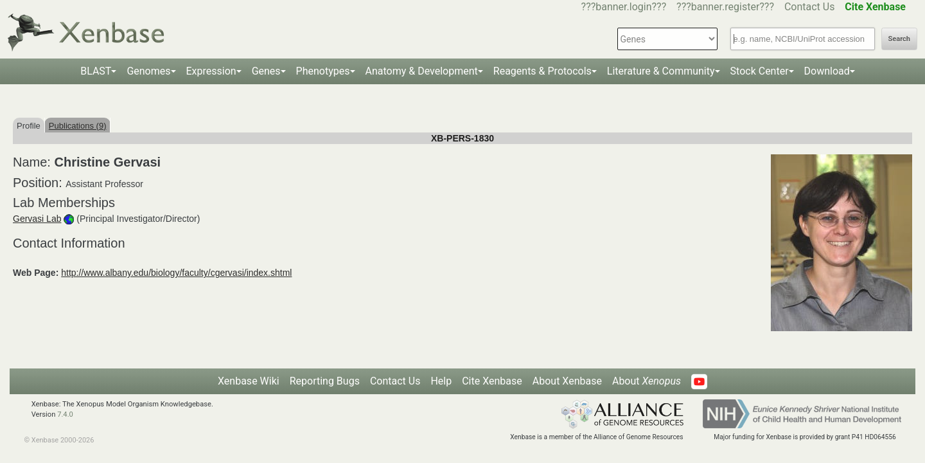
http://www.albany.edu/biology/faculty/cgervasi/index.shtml (176, 273)
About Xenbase (567, 381)
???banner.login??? (624, 7)
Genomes (148, 71)
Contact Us (809, 7)
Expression (211, 71)
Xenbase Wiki (248, 381)
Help (441, 381)
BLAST (95, 71)
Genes (266, 71)
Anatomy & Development (422, 71)
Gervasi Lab (37, 218)
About (646, 381)
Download (827, 71)
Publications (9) (78, 126)
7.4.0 (65, 414)
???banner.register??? (725, 7)
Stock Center (759, 71)
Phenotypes (323, 71)
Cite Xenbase (492, 381)
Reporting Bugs (325, 381)
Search (899, 39)
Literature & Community (661, 71)
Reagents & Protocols (542, 71)
